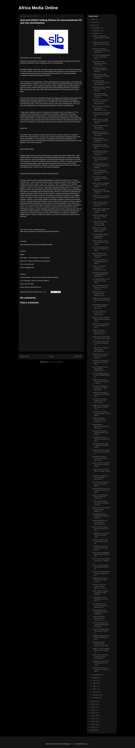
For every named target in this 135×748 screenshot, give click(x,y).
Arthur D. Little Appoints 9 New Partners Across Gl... (100, 631)
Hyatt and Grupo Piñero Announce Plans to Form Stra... (100, 204)
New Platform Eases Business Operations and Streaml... (100, 458)
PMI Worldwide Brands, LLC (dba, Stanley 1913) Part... (100, 306)
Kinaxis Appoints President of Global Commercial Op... (101, 114)
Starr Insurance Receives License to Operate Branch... (100, 484)
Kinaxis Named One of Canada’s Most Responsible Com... (99, 522)
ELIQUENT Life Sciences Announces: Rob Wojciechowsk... (100, 101)
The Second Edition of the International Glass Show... (100, 281)
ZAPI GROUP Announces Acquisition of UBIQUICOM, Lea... (100, 108)
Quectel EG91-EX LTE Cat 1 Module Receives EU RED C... (101, 490)
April (94, 689)
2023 (93, 701)
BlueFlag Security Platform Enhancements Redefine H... (101, 509)
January (96, 698)
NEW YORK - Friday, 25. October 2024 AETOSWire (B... (100, 349)
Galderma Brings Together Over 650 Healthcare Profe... (101, 325)
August (95, 678)
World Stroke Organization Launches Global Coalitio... (101, 210)
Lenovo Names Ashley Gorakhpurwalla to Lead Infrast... (101, 413)
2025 (93, 22)
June (94, 683)
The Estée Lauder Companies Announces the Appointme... (100, 82)
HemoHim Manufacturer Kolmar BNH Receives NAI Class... (100, 624)
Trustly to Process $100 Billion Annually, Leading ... (101, 471)
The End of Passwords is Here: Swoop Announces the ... (100, 127)
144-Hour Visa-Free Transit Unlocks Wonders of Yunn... (99, 586)
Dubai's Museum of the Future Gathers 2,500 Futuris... (100, 242)
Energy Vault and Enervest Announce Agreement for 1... (101, 573)
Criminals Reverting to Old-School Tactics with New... (100, 439)
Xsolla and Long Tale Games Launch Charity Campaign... (100, 76)
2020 (93, 710)
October (96, 33)
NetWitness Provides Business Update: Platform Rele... (99, 229)
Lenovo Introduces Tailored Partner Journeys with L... (99, 618)
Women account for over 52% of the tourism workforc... (100, 356)
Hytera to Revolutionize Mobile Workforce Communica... (100, 496)
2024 (93, 25)
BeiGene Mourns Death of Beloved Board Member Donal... (101, 319)
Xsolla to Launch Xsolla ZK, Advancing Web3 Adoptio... (100, 121)
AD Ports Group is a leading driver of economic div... (99, 312)
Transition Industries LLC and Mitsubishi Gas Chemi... (100, 261)
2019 (93, 713)
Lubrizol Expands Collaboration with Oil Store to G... (100, 140)
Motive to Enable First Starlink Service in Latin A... (100, 37)
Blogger (86, 744)
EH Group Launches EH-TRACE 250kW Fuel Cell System (100, 274)
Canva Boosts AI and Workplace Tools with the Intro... (100, 599)
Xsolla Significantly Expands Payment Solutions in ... (99, 420)
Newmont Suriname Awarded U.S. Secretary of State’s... (101, 191)
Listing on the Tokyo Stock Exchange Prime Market (101, 337)
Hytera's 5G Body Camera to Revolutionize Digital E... (101, 451)
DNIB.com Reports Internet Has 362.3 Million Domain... (99, 332)
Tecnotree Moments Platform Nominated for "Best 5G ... (100, 515)
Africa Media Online (38, 7)
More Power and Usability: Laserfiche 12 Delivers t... (101, 560)
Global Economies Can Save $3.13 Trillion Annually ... (100, 217)
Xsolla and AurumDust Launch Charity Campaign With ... (99, 223)
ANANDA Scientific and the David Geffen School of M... (100, 477)
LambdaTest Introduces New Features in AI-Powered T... (100, 153)
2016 (93, 721)
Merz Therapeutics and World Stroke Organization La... (100, 368)
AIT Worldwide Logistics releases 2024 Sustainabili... (100, 236)
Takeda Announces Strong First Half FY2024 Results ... (101, 89)
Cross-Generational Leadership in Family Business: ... (100, 95)
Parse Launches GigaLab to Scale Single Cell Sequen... (100, 185)
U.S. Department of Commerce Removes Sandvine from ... (100, 605)
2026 (93, 19)
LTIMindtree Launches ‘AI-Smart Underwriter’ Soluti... (101, 535)
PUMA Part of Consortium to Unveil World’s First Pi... (100, 197)
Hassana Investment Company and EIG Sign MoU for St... (101, 50)
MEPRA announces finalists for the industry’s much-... (99, 293)
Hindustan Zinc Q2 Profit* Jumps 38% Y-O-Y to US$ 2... (100, 663)
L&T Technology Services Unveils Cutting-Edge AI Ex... (101, 375)
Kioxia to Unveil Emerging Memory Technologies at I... (100, 650)
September (96, 675)
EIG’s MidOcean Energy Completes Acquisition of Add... (100, 445)
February (96, 695)
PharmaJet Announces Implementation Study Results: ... (100, 432)
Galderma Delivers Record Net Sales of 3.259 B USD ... (101, 407)
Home (51, 356)
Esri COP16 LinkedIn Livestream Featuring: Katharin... (100, 178)
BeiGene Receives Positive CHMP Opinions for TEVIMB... (100, 643)
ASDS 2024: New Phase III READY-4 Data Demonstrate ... (100, 656)
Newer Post (24, 356)
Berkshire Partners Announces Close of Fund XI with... (99, 63)
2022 (93, 704)
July (94, 680)
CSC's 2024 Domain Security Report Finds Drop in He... (100, 172)
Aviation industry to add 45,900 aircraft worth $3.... (100, 541)
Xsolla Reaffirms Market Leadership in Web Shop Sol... (100, 592)
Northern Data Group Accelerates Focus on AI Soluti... (101, 669)
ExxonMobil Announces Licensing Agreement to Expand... (100, 165)
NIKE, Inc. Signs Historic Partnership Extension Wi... (100, 567)
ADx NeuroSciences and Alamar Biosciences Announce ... (100, 287)
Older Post (78, 356)
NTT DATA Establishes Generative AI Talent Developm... (99, 387)
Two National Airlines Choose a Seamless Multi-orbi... (99, 69)
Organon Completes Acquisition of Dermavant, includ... (99, 268)
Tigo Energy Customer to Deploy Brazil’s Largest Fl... (100, 44)
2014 (93, 727)
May (94, 686)
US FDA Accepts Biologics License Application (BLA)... (101, 57)
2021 (93, 707)
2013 (93, 730)
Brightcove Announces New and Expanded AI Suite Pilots (100, 133)
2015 (93, 724)
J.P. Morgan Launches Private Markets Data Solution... (100, 548)
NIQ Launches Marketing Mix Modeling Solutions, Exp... (101, 554)
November (96, 30)
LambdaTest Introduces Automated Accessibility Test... (101, 394)
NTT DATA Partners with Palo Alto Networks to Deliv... (100, 249)
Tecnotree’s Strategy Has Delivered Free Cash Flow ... (100, 362)
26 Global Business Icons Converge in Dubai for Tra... (100, 343)
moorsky (73, 744)
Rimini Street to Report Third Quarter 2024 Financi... (99, 579)
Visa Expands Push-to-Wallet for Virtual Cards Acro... (100, 146)
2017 (93, 718)
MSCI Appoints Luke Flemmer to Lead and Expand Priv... (100, 612)
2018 (93, 716)
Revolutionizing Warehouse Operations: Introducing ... (101, 426)
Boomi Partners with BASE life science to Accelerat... (99, 255)
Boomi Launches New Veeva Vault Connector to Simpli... (100, 381)
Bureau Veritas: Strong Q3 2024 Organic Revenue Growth (101, 464)
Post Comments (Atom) (55, 362)
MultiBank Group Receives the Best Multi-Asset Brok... (101, 637)
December (96, 28)
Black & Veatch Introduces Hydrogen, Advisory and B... (101, 300)
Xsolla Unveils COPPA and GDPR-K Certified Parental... (100, 503)
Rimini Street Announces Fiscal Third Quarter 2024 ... (100, 159)
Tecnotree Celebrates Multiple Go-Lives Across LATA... (99, 400)
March (95, 692)
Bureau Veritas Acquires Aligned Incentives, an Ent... (100, 528)
